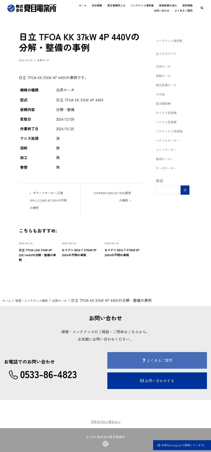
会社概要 (97, 5)
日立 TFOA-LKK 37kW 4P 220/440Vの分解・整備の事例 (37, 254)
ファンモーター (169, 149)
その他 (161, 94)
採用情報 (187, 5)
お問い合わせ (161, 10)
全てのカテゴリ (169, 53)
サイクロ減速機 (169, 112)
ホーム (83, 5)
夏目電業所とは (116, 5)
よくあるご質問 (183, 10)
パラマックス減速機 (172, 131)
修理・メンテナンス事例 (38, 300)
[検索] (184, 190)
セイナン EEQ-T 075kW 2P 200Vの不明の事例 (79, 254)
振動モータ (165, 75)
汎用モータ (49, 60)
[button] (202, 8)
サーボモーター (169, 167)
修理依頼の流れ (168, 5)
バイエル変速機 (169, 121)
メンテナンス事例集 (142, 5)
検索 (159, 180)
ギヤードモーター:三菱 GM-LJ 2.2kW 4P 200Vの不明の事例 (48, 200)
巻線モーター (167, 158)
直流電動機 (165, 103)
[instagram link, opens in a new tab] (105, 443)
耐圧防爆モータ (169, 84)
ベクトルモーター (170, 140)
